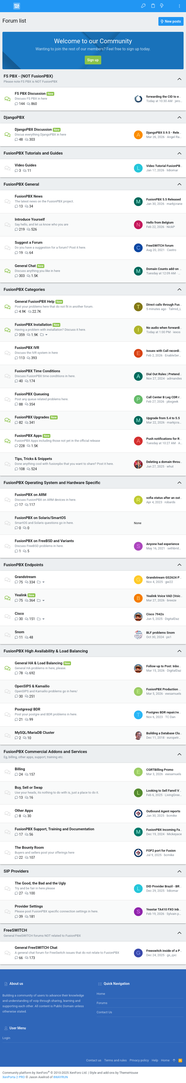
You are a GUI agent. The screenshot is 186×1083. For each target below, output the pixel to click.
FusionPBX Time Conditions (37, 371)
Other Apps (24, 810)
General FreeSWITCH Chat (36, 947)
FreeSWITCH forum (159, 245)
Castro (171, 250)
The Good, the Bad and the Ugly (40, 883)
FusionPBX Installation (33, 324)
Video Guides (25, 165)
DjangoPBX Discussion (33, 129)
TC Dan (170, 717)
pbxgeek (172, 401)
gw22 (169, 582)
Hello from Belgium (160, 222)
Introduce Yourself (30, 219)
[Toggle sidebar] (179, 6)
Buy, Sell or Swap (29, 787)
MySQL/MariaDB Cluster (34, 732)
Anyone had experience (162, 544)
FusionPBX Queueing (32, 394)
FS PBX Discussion (30, 93)
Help (155, 1060)
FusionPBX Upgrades (32, 417)
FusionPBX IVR (27, 348)
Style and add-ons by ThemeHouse (114, 1072)
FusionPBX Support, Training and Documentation (54, 829)
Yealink (21, 595)
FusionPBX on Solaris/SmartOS (40, 518)
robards (170, 502)
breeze (172, 600)
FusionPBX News (29, 196)
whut (170, 466)
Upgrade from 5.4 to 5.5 (163, 418)
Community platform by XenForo (44, 1072)
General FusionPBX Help (34, 301)
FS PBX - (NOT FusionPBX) (28, 76)
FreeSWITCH (15, 930)
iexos (176, 332)
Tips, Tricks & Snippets (33, 459)
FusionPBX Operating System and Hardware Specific (52, 482)
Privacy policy (139, 1060)
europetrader (176, 737)
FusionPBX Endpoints (23, 564)
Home (101, 994)
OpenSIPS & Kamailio (32, 686)
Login (6, 1038)
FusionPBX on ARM (30, 495)
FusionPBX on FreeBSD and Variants (44, 541)
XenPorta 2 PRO (13, 1077)
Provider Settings (29, 906)
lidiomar (172, 170)
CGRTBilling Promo (159, 769)
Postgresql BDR (27, 709)
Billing (20, 769)
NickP (171, 227)
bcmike (172, 815)
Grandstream (25, 577)
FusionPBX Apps (28, 435)
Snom (19, 632)
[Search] (170, 6)
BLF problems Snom (160, 632)
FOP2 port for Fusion (161, 850)
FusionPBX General (21, 184)
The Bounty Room (29, 847)
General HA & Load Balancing (38, 663)
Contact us (104, 1012)
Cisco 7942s (155, 614)
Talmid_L (175, 309)
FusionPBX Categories (24, 289)
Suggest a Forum (28, 242)
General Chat (25, 266)
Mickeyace (174, 834)
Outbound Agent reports (163, 811)
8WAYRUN (60, 1077)
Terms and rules (115, 1060)
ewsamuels (173, 693)
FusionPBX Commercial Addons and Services (45, 751)
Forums (102, 1003)
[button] (7, 6)
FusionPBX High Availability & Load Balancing (46, 651)
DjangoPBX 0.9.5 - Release (165, 132)
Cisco (19, 613)
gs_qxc (172, 955)
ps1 (168, 637)
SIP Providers (16, 871)
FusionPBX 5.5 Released (163, 199)
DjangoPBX (14, 117)
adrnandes (174, 378)
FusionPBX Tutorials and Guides (33, 153)
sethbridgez (175, 548)
